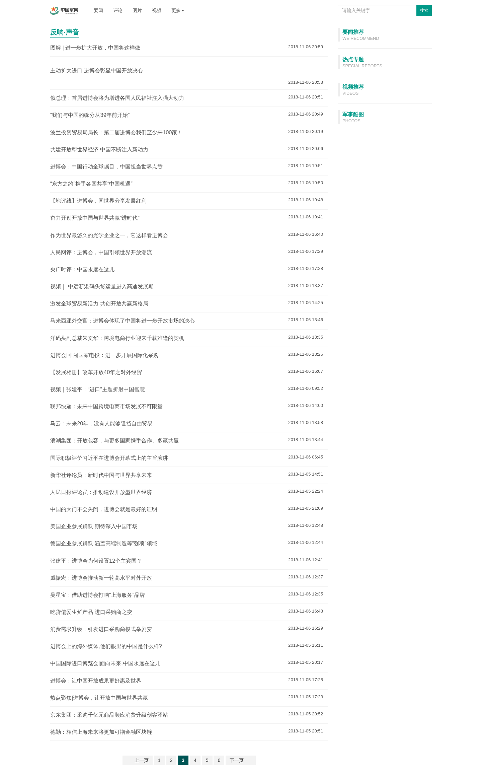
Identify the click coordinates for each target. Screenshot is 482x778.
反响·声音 (64, 32)
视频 (156, 10)
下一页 (237, 760)
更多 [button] (177, 10)
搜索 (424, 10)
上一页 (142, 760)
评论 (118, 10)
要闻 (98, 10)
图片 (137, 10)
